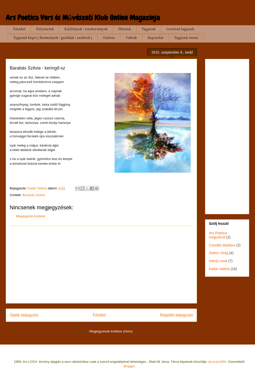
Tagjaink (149, 29)
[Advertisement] (101, 265)
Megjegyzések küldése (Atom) (111, 331)
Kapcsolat (155, 38)
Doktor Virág (218, 253)
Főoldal (19, 29)
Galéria (109, 38)
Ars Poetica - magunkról (219, 235)
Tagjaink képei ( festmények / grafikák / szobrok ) (52, 38)
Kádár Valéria (219, 269)
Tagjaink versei (186, 38)
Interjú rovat (218, 261)
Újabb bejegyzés (24, 315)
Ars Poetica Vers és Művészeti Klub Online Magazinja (83, 17)
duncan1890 (217, 362)
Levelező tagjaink (180, 29)
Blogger (129, 366)
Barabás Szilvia (33, 195)
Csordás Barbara (222, 245)
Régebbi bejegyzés (176, 315)
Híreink (124, 29)
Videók (131, 38)
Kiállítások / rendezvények (86, 29)
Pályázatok (45, 29)
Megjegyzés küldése (30, 216)
